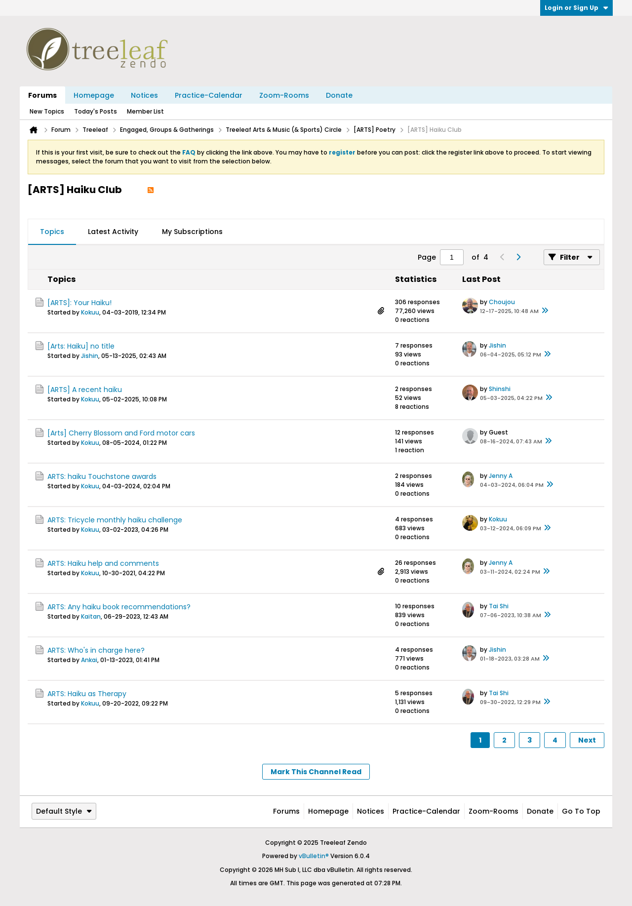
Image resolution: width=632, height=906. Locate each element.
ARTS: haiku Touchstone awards (102, 476)
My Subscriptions (192, 231)
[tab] (52, 232)
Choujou (502, 302)
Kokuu (90, 312)
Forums (42, 95)
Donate (339, 95)
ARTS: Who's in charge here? (96, 650)
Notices (144, 95)
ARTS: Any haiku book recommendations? (119, 607)
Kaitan (91, 616)
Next (587, 740)
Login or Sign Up (576, 7)
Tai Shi (499, 606)
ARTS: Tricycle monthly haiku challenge (114, 520)
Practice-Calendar (208, 95)
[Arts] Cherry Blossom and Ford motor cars (121, 433)
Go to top (581, 811)
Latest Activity (113, 231)
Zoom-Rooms (284, 95)
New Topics (47, 111)
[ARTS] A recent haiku (84, 389)
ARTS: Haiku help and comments (103, 563)
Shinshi (500, 389)
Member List (145, 111)
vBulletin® (314, 856)
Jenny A (501, 476)
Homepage (94, 95)
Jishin (89, 356)
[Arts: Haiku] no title (81, 346)
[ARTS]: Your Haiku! (79, 303)
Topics (52, 231)
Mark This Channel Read (316, 772)
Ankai (89, 660)
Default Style (64, 811)
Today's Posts (95, 111)
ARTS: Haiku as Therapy (86, 694)
